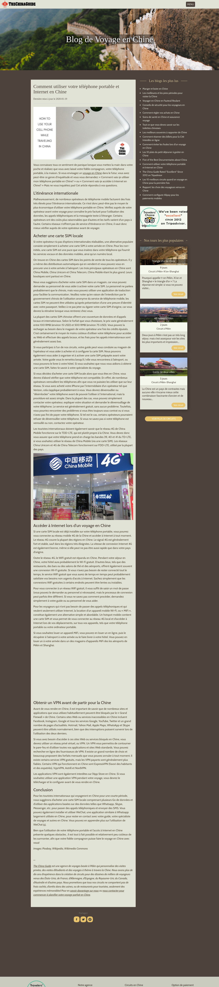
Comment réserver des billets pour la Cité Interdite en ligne (163, 138)
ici (44, 824)
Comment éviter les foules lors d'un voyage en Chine (164, 146)
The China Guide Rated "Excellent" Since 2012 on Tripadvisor (163, 173)
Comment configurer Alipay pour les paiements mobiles (161, 196)
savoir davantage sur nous (84, 890)
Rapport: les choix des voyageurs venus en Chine (164, 189)
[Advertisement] (83, 673)
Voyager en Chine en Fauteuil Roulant (161, 100)
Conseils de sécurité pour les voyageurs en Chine (164, 106)
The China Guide (42, 866)
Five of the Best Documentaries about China (165, 159)
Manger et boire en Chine (155, 88)
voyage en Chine (92, 173)
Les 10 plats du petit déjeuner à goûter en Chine (163, 154)
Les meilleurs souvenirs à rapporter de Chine (165, 132)
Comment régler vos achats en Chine (161, 112)
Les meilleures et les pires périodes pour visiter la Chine (163, 94)
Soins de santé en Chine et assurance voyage (161, 118)
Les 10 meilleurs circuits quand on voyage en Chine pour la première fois (165, 181)
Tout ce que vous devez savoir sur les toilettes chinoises (161, 126)
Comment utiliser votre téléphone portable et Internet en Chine (164, 166)
